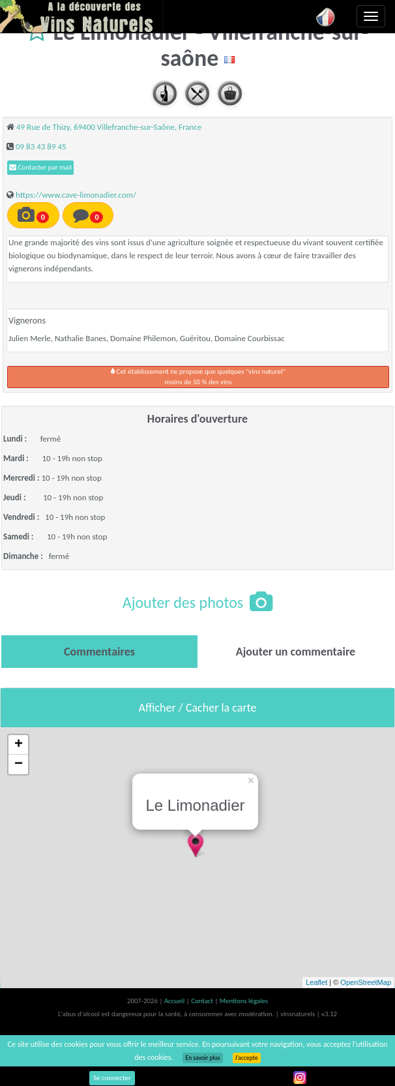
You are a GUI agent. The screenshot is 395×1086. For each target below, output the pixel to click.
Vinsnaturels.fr (81, 16)
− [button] (18, 764)
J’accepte (246, 1058)
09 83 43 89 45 (41, 146)
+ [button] (18, 745)
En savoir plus (202, 1058)
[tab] (99, 651)
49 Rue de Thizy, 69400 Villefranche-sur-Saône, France (108, 127)
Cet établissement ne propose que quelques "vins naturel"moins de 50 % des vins (198, 376)
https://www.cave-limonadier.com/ (76, 195)
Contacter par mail (40, 167)
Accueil (175, 1001)
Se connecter (112, 1078)
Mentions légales (244, 1001)
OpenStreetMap (365, 982)
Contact (202, 1001)
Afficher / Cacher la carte (198, 708)
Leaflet (316, 982)
